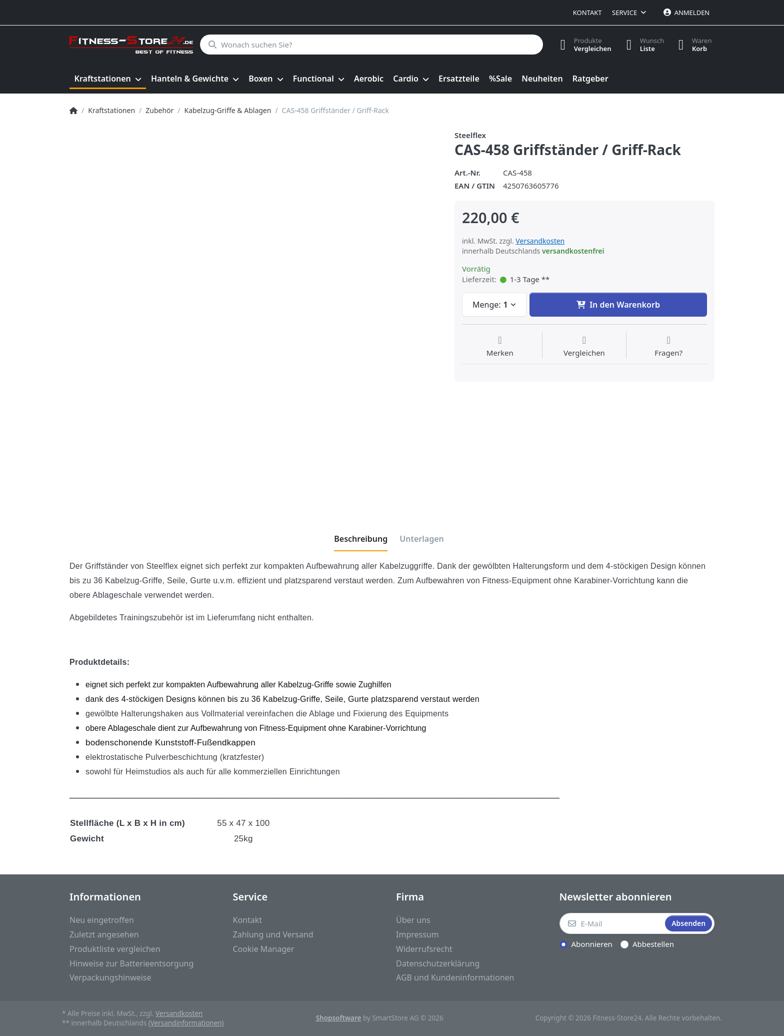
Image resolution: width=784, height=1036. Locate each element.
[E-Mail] (612, 923)
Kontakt (587, 12)
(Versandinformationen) (186, 1022)
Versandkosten (540, 241)
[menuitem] (108, 79)
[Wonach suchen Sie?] (371, 44)
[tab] (361, 538)
